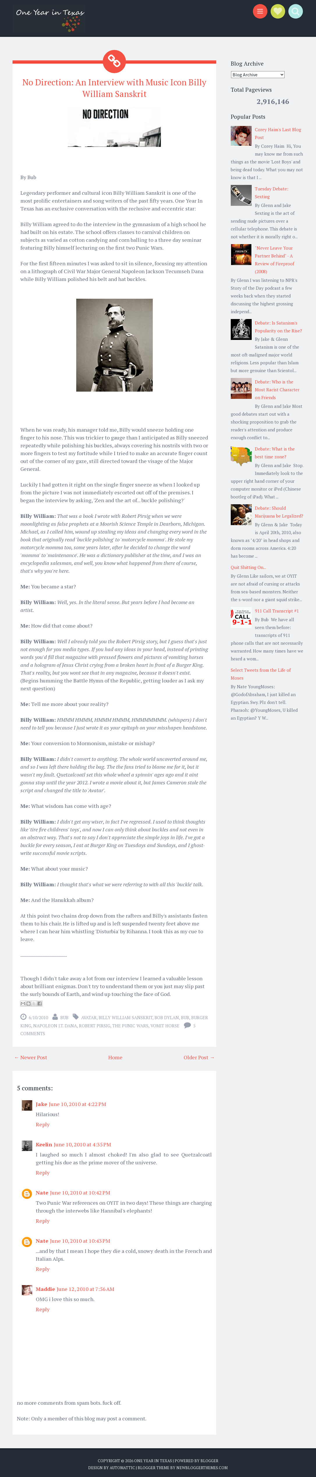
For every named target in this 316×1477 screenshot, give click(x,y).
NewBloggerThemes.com (202, 1465)
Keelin (44, 1142)
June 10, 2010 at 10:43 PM (80, 1238)
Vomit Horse (165, 1023)
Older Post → (199, 1054)
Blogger (209, 1458)
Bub (185, 1015)
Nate (42, 1190)
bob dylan (167, 1015)
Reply (42, 1121)
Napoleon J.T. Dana (55, 1023)
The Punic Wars (130, 1023)
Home (115, 1054)
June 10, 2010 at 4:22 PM (77, 1101)
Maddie (45, 1286)
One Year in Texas (153, 1458)
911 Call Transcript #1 (277, 611)
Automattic (122, 1465)
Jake (41, 1101)
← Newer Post (30, 1054)
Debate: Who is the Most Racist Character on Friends (277, 389)
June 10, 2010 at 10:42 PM (80, 1190)
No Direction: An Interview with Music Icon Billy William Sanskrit (114, 86)
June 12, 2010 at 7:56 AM (85, 1286)
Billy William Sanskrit (125, 1015)
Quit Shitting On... (248, 567)
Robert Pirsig (94, 1023)
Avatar (89, 1015)
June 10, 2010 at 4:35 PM (82, 1142)
